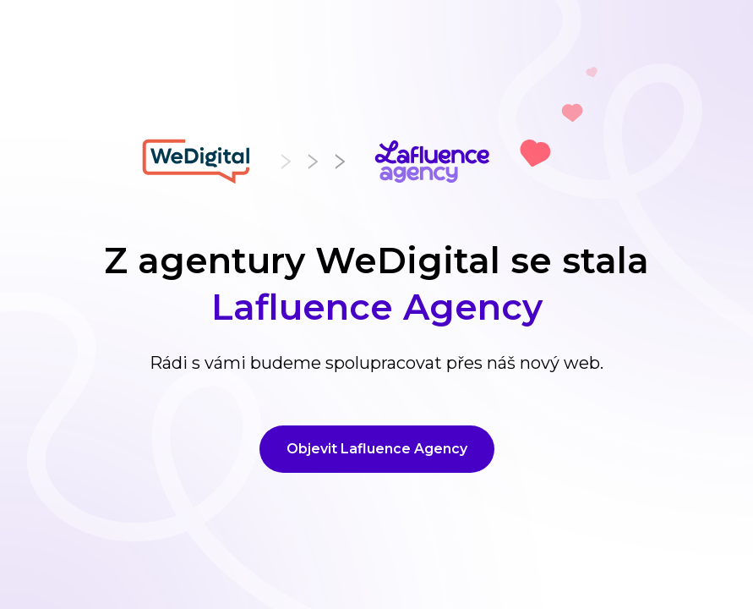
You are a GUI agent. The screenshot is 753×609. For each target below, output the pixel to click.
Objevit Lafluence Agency (376, 449)
